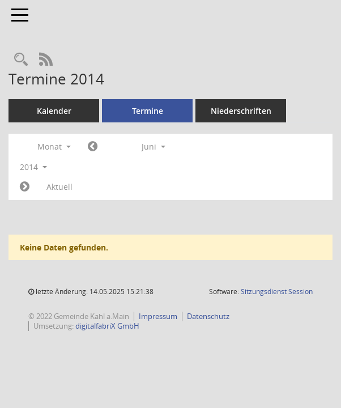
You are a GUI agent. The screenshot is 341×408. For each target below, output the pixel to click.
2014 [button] (33, 167)
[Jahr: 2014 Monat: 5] (92, 147)
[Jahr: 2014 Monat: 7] (24, 187)
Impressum (158, 316)
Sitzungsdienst (277, 291)
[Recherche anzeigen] (20, 59)
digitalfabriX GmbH (107, 326)
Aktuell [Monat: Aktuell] (59, 186)
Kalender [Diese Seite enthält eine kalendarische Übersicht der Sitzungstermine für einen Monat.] (54, 110)
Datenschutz (208, 316)
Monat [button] (54, 146)
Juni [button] (153, 146)
